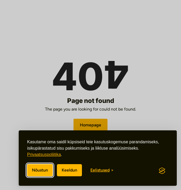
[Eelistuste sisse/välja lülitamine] (102, 170)
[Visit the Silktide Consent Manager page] (162, 170)
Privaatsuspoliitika (44, 154)
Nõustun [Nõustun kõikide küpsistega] (40, 170)
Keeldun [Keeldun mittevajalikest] (69, 170)
